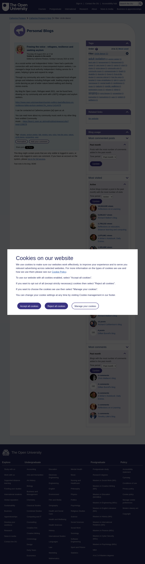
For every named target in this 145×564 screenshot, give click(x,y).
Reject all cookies (56, 306)
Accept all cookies (29, 306)
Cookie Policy (59, 272)
